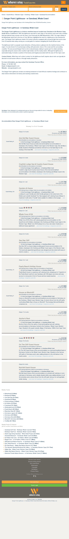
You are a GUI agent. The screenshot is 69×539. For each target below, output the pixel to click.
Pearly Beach (12, 409)
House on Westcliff (26, 292)
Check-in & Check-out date (34, 7)
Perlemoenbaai (12, 401)
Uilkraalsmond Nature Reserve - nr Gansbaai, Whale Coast (24, 441)
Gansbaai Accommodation (47, 14)
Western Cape (19, 14)
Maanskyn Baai (12, 411)
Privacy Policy (34, 471)
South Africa (10, 14)
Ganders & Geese (26, 188)
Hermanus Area (12, 417)
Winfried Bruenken (41, 22)
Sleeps (56, 7)
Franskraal (11, 405)
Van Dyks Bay (11, 397)
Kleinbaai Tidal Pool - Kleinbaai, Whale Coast (20, 432)
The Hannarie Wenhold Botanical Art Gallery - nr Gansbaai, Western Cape (29, 447)
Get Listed (34, 463)
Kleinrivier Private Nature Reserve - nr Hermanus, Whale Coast (26, 453)
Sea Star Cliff (24, 240)
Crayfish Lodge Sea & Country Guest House (36, 164)
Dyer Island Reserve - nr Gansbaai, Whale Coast (22, 443)
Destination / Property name (8, 7)
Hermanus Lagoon (13, 413)
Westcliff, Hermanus (14, 419)
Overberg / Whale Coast (31, 14)
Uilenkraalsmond (13, 407)
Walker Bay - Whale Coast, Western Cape (20, 449)
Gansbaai (10, 399)
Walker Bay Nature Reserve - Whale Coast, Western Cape (24, 451)
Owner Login (34, 485)
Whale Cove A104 (26, 214)
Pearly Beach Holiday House (30, 266)
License (49, 22)
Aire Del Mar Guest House (29, 138)
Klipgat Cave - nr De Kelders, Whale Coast (20, 439)
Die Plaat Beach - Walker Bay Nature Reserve (21, 445)
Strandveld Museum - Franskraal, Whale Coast (21, 435)
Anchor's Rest (24, 318)
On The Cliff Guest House (29, 345)
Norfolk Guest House (27, 367)
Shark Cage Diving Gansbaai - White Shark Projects (22, 434)
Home (3, 14)
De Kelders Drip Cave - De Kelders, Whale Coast (21, 437)
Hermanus (11, 415)
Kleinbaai (10, 395)
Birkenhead (11, 393)
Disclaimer (35, 469)
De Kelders (11, 403)
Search (64, 9)
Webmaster (34, 465)
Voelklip (10, 421)
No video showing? (60, 111)
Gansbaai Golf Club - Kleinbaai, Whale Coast (20, 430)
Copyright (34, 467)
